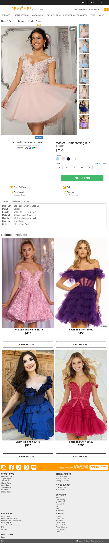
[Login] (101, 2)
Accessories (60, 510)
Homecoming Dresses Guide (11, 520)
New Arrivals (60, 504)
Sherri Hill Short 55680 (81, 442)
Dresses (12, 21)
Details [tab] (5, 202)
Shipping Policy (61, 525)
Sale (57, 506)
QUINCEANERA (54, 15)
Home (4, 21)
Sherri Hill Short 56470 (28, 442)
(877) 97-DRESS (62, 490)
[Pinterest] (26, 467)
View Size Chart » (101, 164)
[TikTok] (18, 467)
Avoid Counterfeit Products (10, 525)
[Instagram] (3, 467)
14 (89, 167)
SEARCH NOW (98, 467)
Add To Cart (82, 178)
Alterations (59, 520)
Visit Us (58, 516)
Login (3, 537)
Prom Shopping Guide (9, 518)
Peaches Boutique (83, 541)
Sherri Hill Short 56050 (81, 329)
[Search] (106, 9)
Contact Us (60, 518)
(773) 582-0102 (61, 487)
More (102, 15)
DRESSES (6, 15)
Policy (3, 541)
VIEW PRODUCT (28, 344)
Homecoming (60, 500)
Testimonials (60, 529)
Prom (58, 497)
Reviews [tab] (26, 202)
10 (82, 167)
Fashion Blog (6, 516)
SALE (94, 15)
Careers (58, 531)
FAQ (2, 527)
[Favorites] (83, 2)
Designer (22, 21)
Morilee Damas (35, 21)
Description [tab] (15, 202)
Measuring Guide (7, 523)
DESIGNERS (83, 15)
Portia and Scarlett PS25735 (28, 329)
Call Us (70, 187)
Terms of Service (62, 527)
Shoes (58, 508)
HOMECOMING (38, 15)
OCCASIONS (69, 15)
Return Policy (60, 523)
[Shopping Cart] (92, 2)
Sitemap (4, 529)
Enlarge (38, 137)
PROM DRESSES (21, 15)
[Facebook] (11, 467)
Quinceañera (60, 502)
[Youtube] (33, 467)
